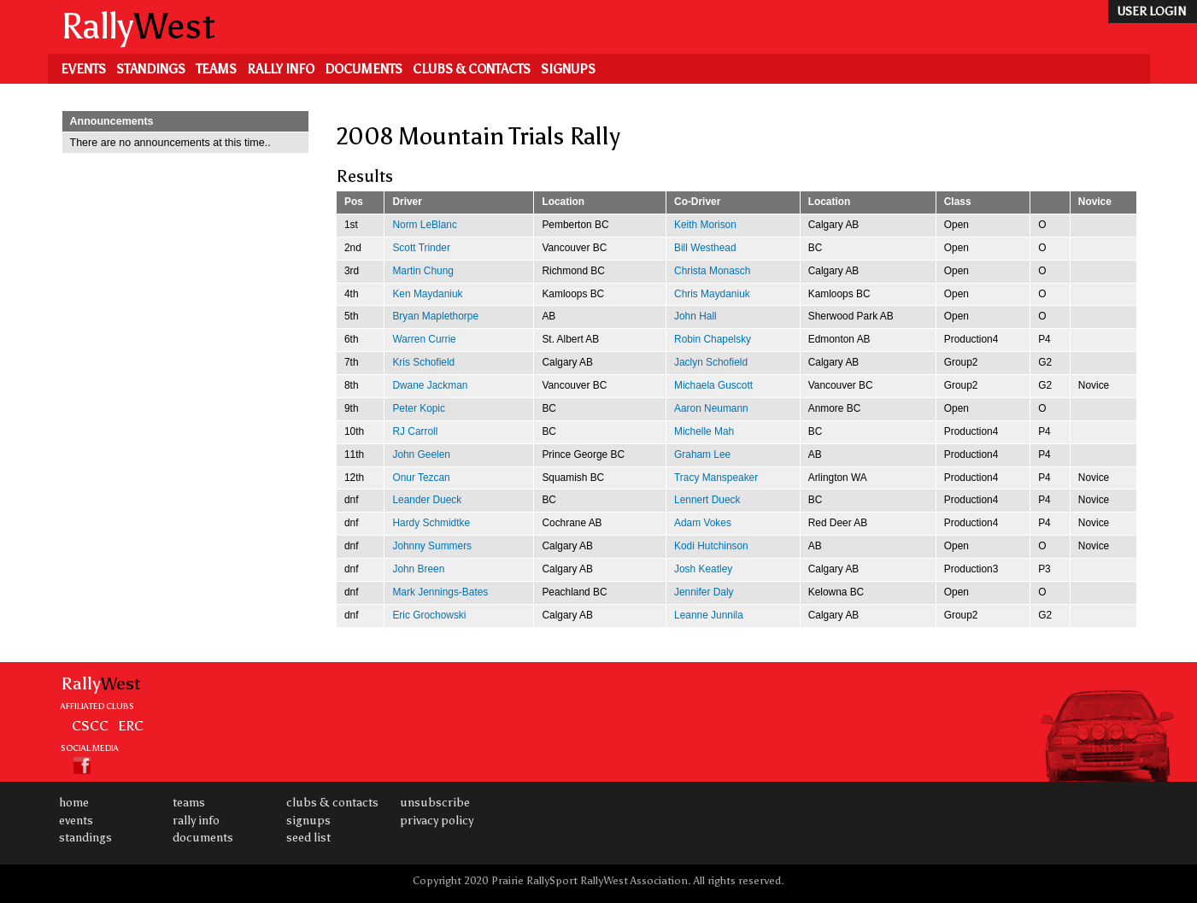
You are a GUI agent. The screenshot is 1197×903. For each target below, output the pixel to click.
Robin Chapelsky (712, 339)
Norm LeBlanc (424, 225)
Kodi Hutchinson (711, 546)
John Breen (418, 569)
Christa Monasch (712, 271)
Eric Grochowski (429, 615)
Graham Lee (702, 454)
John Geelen (421, 454)
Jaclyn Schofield (711, 362)
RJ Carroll (414, 431)
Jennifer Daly (703, 592)
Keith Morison (705, 225)
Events (83, 69)
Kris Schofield (423, 362)
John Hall (695, 316)
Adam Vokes (702, 523)
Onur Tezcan (420, 478)
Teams (216, 69)
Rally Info (280, 69)
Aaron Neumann (711, 408)
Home (74, 802)
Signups (568, 69)
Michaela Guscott (713, 385)
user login (1151, 11)
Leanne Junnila (708, 615)
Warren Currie (423, 339)
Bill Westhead (705, 248)
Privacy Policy (436, 820)
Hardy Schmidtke (431, 523)
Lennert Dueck (707, 500)
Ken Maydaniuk (427, 294)
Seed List (308, 837)
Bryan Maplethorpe (435, 316)
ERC (131, 725)
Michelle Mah (704, 431)
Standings (150, 69)
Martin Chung (422, 271)
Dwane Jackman (429, 385)
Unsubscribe (435, 802)
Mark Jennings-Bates (440, 592)
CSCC (90, 725)
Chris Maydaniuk (712, 294)
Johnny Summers (432, 546)
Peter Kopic (418, 408)
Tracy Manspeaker (716, 478)
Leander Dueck (426, 500)
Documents (363, 69)
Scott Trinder (421, 248)
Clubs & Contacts (472, 69)
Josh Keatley (703, 569)
